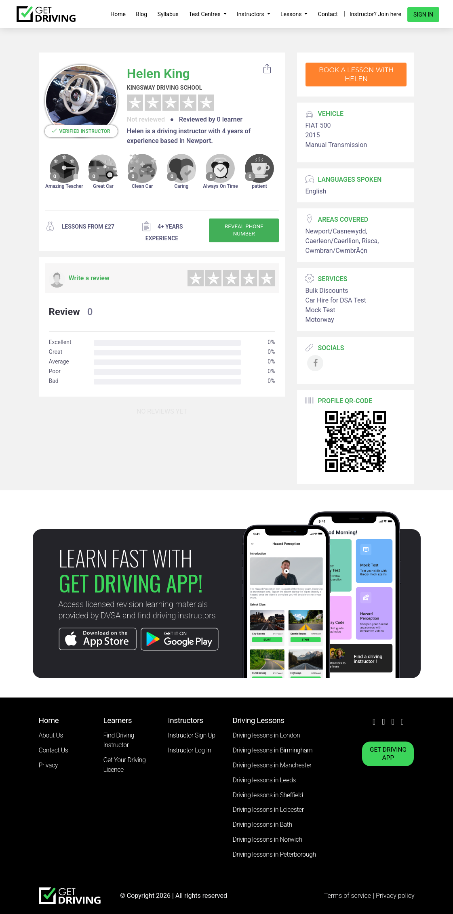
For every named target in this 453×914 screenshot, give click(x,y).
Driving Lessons (258, 720)
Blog (141, 14)
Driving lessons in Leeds (264, 780)
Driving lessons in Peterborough (274, 854)
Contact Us (53, 750)
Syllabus (168, 14)
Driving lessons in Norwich (267, 839)
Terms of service (348, 895)
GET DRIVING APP (388, 754)
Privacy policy (395, 895)
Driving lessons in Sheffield (268, 795)
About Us (51, 735)
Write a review (89, 278)
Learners (117, 720)
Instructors (251, 14)
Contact (328, 14)
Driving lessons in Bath (262, 824)
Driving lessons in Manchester (272, 765)
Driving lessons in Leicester (268, 809)
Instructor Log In (189, 750)
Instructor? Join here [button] (375, 14)
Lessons (291, 14)
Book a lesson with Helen (356, 74)
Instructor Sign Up (191, 735)
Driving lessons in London (266, 735)
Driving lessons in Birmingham (273, 750)
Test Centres (205, 14)
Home (118, 14)
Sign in (423, 14)
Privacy (48, 765)
